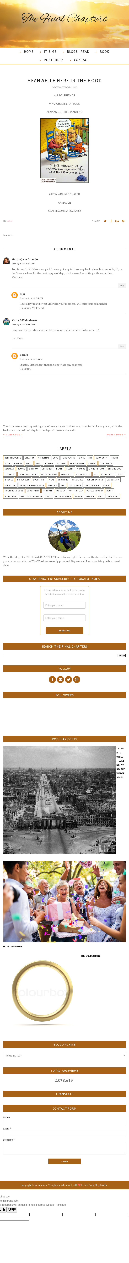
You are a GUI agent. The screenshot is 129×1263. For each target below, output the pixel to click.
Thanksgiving (77, 463)
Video (49, 496)
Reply (122, 285)
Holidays (61, 463)
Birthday (33, 469)
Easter (70, 469)
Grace (82, 458)
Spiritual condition (31, 496)
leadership (113, 496)
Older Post (115, 434)
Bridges (9, 480)
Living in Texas (96, 469)
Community (102, 458)
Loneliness (106, 463)
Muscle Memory (94, 491)
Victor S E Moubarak (24, 320)
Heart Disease (92, 485)
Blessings (47, 469)
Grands (81, 469)
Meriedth (48, 491)
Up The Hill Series (28, 474)
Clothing (63, 480)
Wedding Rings (63, 496)
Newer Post (14, 434)
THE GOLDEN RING (91, 955)
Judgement (33, 491)
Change (18, 463)
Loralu (24, 354)
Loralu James (39, 1185)
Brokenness (23, 480)
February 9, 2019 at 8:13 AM (23, 263)
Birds (120, 474)
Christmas (43, 458)
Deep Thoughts (13, 458)
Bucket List (39, 480)
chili (100, 496)
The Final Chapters (64, 19)
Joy (96, 474)
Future (92, 463)
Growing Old (83, 474)
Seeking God (114, 469)
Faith (39, 463)
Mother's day (76, 491)
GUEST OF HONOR (12, 946)
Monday (60, 491)
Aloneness (66, 474)
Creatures (77, 480)
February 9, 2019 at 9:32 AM (31, 298)
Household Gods (14, 491)
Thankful (10, 474)
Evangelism (113, 480)
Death (59, 469)
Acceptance (107, 474)
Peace (29, 463)
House (106, 485)
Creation (30, 458)
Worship (90, 496)
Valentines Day (49, 474)
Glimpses (52, 485)
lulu (22, 294)
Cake (51, 480)
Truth (114, 458)
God (63, 485)
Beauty (21, 469)
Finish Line (10, 485)
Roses (110, 491)
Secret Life (10, 496)
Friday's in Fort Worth (32, 485)
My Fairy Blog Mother (96, 1185)
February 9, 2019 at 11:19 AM (24, 324)
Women (78, 496)
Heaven (49, 463)
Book (8, 463)
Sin (90, 458)
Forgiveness (68, 458)
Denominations (95, 480)
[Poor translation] (12, 1209)
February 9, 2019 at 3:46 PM (31, 359)
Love (55, 458)
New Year (9, 469)
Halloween (75, 485)
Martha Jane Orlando (25, 259)
